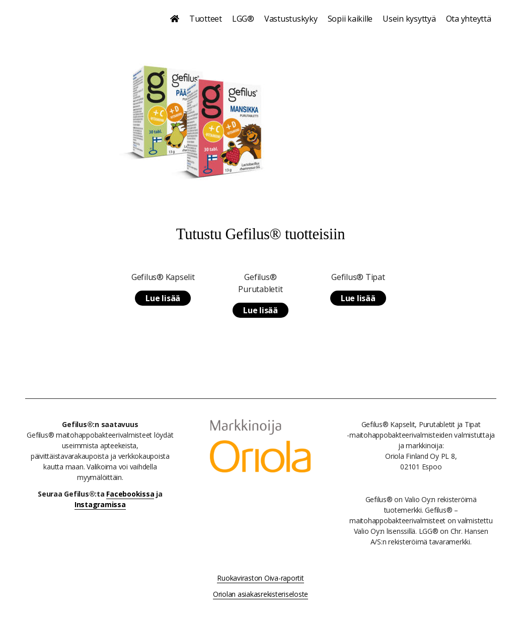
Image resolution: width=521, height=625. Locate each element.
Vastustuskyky (291, 18)
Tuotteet (205, 18)
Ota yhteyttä (468, 18)
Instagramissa (100, 504)
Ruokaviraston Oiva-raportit (260, 578)
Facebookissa (130, 494)
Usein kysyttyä (409, 18)
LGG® (243, 18)
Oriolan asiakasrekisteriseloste (260, 594)
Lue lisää (162, 298)
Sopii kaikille (350, 18)
